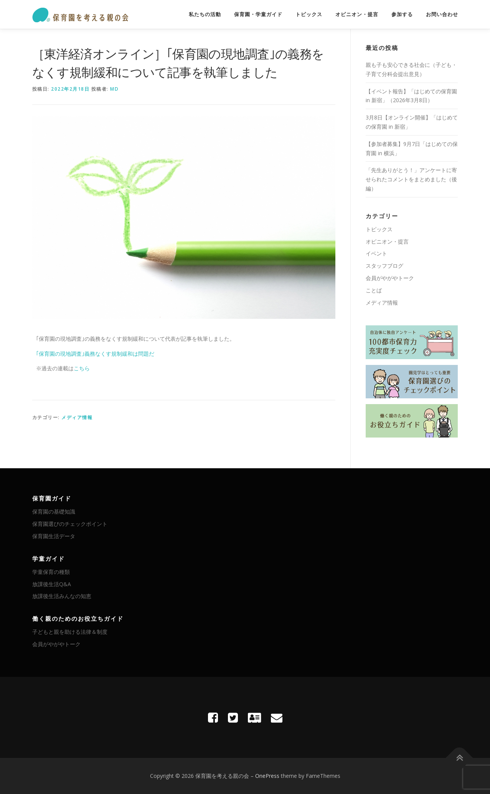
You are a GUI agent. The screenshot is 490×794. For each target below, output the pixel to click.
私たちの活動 (205, 14)
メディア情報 (76, 417)
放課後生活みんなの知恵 (61, 596)
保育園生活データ (53, 536)
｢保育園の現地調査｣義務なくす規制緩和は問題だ (95, 353)
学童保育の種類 (51, 571)
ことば (374, 290)
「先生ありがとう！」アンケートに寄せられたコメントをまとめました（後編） (411, 179)
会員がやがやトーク (390, 278)
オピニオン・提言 (356, 14)
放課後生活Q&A (51, 584)
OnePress (267, 775)
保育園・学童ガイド (258, 14)
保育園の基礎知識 (53, 511)
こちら (82, 368)
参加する (402, 14)
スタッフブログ (384, 265)
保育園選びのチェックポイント (69, 523)
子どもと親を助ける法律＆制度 (69, 631)
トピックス (308, 14)
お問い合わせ (442, 14)
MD (114, 89)
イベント (376, 253)
